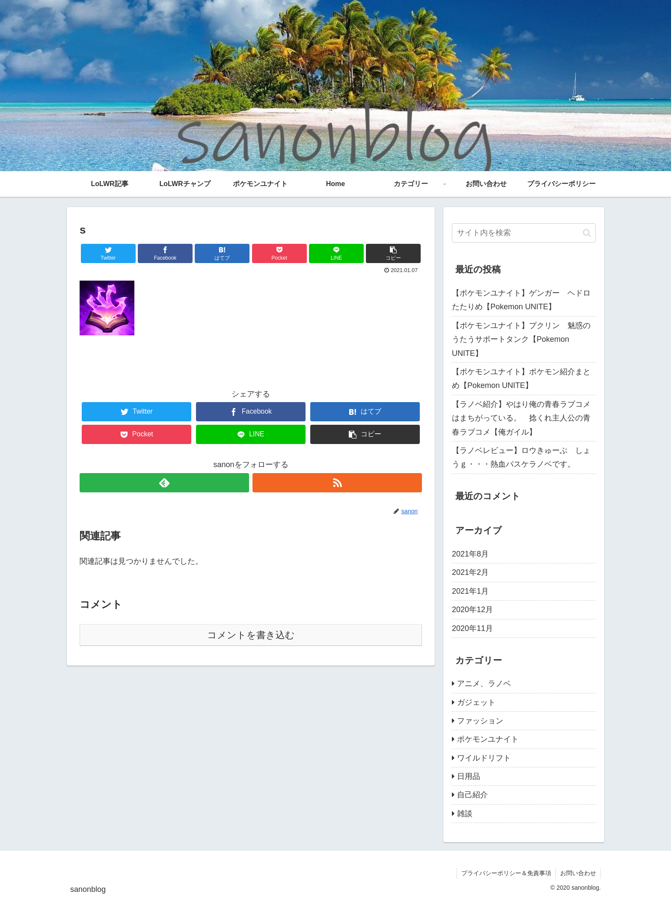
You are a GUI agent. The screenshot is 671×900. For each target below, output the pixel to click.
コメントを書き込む (251, 635)
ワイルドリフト (484, 758)
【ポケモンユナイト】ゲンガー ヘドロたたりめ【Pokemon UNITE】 (521, 300)
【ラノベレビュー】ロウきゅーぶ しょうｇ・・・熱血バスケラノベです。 (521, 457)
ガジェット (476, 702)
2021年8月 (470, 554)
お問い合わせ (578, 873)
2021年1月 (470, 591)
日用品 (468, 776)
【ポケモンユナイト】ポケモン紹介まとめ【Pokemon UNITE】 (521, 378)
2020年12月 (472, 609)
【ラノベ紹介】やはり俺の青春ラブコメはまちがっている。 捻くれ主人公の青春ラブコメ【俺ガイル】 (521, 418)
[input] (524, 233)
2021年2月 (470, 572)
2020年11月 (472, 628)
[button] (586, 233)
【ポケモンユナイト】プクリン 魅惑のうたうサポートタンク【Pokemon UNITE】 (521, 339)
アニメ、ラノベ (484, 683)
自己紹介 (472, 794)
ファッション (480, 720)
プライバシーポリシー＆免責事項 (506, 873)
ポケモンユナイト (488, 739)
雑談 (464, 813)
